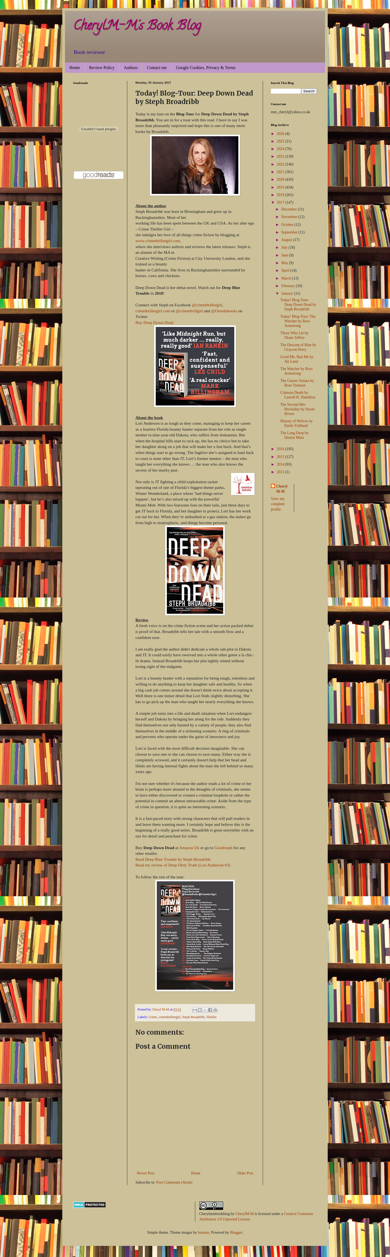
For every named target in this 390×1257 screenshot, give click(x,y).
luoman (203, 1232)
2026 (281, 134)
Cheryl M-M (281, 489)
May (285, 263)
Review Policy (102, 67)
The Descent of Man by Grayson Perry (298, 347)
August (287, 240)
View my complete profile (278, 504)
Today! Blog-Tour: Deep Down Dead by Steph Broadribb (298, 304)
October (287, 225)
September (289, 232)
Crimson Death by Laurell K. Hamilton (297, 395)
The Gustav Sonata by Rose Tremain (297, 383)
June (285, 255)
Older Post (245, 1173)
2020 (281, 179)
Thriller (211, 1017)
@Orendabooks (224, 310)
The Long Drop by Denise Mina (294, 435)
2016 (281, 449)
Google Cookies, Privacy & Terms (206, 67)
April (285, 270)
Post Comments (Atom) (174, 1182)
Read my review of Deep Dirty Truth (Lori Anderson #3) (182, 865)
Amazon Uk (189, 847)
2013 (281, 472)
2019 (281, 187)
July (284, 247)
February (288, 286)
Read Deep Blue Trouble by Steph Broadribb (172, 859)
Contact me (157, 67)
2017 (281, 202)
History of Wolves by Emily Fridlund (296, 423)
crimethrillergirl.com (152, 310)
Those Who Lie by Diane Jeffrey (294, 335)
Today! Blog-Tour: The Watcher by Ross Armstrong (298, 321)
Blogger (236, 1232)
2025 (281, 141)
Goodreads (223, 847)
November (289, 217)
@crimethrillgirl (189, 310)
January (287, 293)
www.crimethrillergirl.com (157, 240)
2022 (281, 164)
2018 (281, 195)
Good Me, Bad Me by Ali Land (297, 359)
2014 (281, 464)
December (289, 209)
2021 (281, 172)
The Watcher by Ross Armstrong (296, 371)
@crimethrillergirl (207, 305)
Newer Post (145, 1173)
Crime (152, 1017)
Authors (131, 67)
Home (74, 67)
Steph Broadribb (193, 1017)
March (286, 278)
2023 (281, 156)
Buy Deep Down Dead (154, 322)
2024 (281, 149)
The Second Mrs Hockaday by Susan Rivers (297, 409)
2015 (281, 457)
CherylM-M (244, 1214)
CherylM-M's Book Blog (137, 27)
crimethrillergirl (169, 1017)
